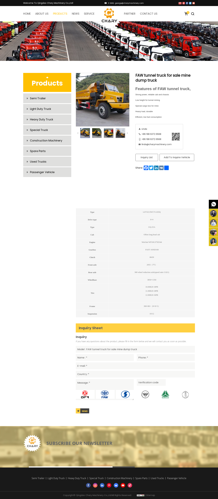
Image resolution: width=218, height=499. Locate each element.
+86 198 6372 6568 (151, 134)
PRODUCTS (60, 14)
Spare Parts (38, 151)
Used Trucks (38, 161)
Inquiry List (147, 157)
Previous (78, 133)
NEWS (75, 14)
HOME (27, 14)
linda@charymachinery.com (157, 144)
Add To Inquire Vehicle (177, 157)
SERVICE (89, 14)
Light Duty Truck (40, 109)
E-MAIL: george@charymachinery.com (126, 3)
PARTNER (129, 14)
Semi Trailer (38, 98)
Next (127, 133)
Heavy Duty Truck (41, 119)
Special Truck (39, 130)
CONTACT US (148, 14)
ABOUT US (42, 14)
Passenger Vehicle (42, 172)
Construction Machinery (46, 140)
